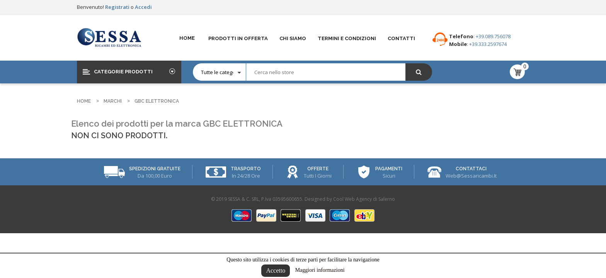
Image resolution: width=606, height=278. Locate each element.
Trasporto (246, 168)
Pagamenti (388, 168)
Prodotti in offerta (238, 38)
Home (187, 38)
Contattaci (471, 168)
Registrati (118, 6)
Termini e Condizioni (347, 38)
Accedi (143, 6)
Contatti (401, 38)
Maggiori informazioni (320, 270)
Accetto (275, 270)
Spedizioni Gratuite (154, 168)
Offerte (318, 168)
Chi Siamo (292, 38)
